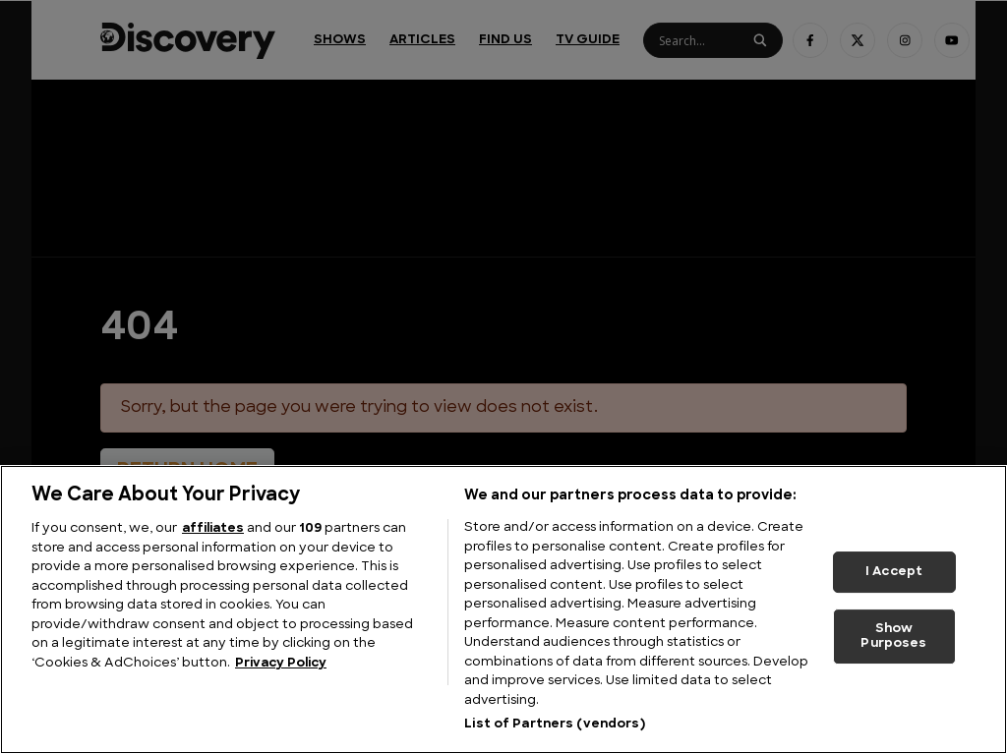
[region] (503, 609)
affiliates (213, 528)
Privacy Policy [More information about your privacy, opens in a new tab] (280, 663)
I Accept (893, 571)
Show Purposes (893, 636)
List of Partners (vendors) (554, 724)
